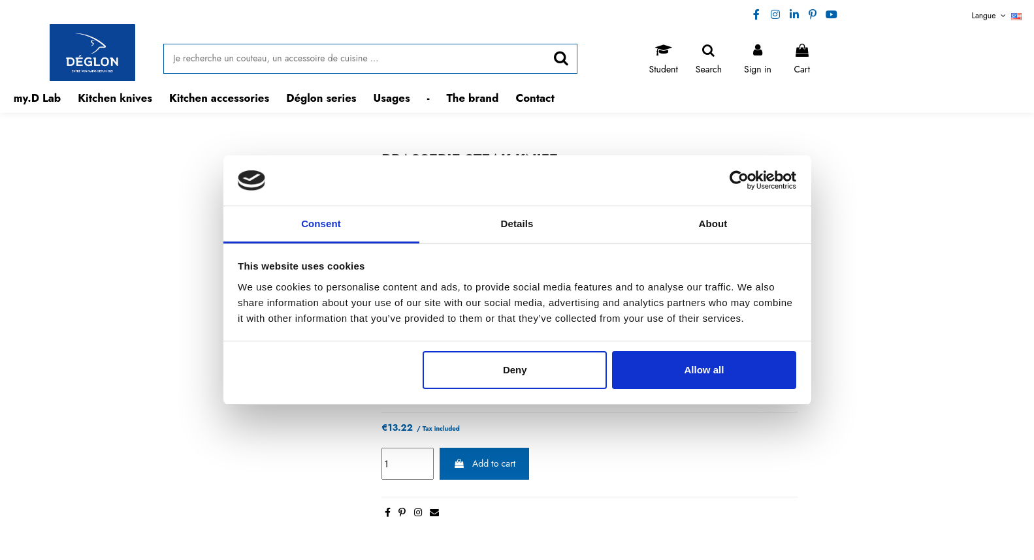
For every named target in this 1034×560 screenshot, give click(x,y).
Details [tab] (517, 223)
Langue (997, 16)
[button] (115, 98)
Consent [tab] (321, 223)
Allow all (704, 369)
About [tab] (713, 223)
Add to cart (484, 463)
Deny (515, 369)
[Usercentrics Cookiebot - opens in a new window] (739, 180)
